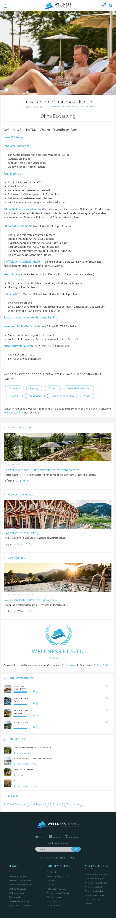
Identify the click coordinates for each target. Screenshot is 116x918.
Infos (10, 89)
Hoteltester (51, 880)
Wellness (56, 804)
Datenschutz (26, 905)
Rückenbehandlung (62, 396)
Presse (11, 872)
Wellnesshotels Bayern (94, 878)
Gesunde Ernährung (78, 388)
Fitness (53, 388)
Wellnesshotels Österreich (96, 883)
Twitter (40, 837)
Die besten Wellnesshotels (20, 880)
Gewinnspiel (14, 897)
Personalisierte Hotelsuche (20, 884)
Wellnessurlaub (39, 804)
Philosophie (52, 901)
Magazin (50, 884)
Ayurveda (14, 388)
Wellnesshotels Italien (94, 891)
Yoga (87, 396)
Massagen (35, 396)
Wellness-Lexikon (13, 412)
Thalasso (14, 396)
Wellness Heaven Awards (58, 893)
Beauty (34, 388)
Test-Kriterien (52, 872)
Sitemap (88, 903)
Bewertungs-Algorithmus (58, 876)
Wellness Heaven (54, 897)
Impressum (14, 905)
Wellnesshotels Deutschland (97, 874)
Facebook (55, 837)
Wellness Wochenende (17, 804)
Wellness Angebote (17, 889)
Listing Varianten (54, 905)
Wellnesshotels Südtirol (95, 895)
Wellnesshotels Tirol (93, 887)
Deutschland (87, 107)
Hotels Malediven (92, 899)
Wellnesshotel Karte (17, 876)
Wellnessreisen (73, 804)
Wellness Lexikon (16, 893)
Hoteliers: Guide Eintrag (19, 901)
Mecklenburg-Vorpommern (62, 107)
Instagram (71, 837)
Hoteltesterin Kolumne (57, 889)
